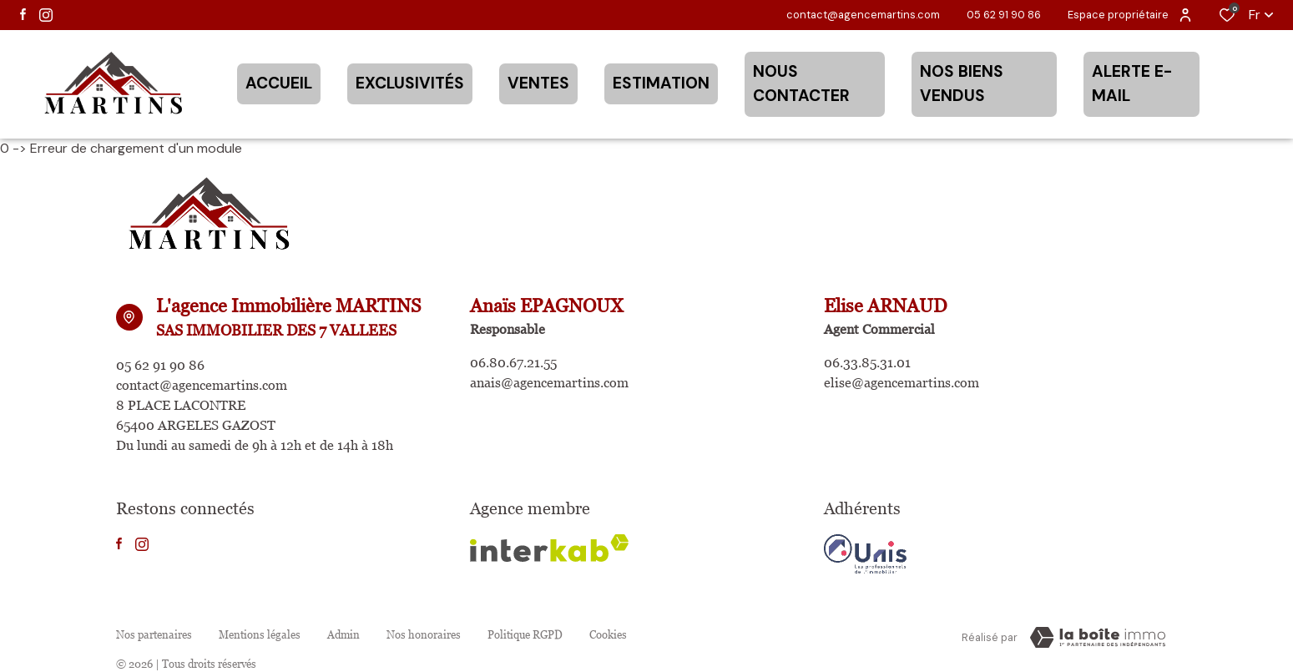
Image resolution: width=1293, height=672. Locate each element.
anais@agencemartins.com (549, 383)
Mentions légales (260, 635)
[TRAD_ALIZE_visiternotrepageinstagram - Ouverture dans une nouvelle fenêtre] (46, 15)
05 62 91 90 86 (1004, 15)
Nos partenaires (154, 635)
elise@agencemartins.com (901, 383)
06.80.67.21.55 (513, 363)
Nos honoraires (423, 635)
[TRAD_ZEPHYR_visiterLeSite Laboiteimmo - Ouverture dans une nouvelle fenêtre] (1098, 638)
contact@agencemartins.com (863, 15)
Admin (343, 635)
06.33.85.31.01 (867, 363)
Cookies (608, 635)
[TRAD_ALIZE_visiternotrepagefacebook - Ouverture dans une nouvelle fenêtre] (23, 14)
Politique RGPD (525, 635)
